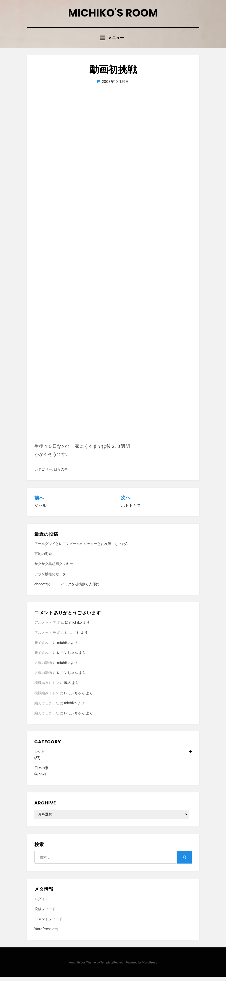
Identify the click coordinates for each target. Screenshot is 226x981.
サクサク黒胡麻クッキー (53, 568)
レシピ (113, 756)
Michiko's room (113, 14)
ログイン (41, 903)
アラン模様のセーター (51, 578)
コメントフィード (48, 923)
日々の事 (61, 474)
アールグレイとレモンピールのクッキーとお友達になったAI (81, 548)
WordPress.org (46, 933)
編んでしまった (46, 707)
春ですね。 (43, 647)
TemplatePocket (111, 966)
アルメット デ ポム (49, 627)
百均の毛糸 (43, 558)
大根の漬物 (43, 667)
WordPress (149, 966)
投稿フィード (44, 913)
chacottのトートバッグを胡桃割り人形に (67, 588)
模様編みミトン (46, 687)
